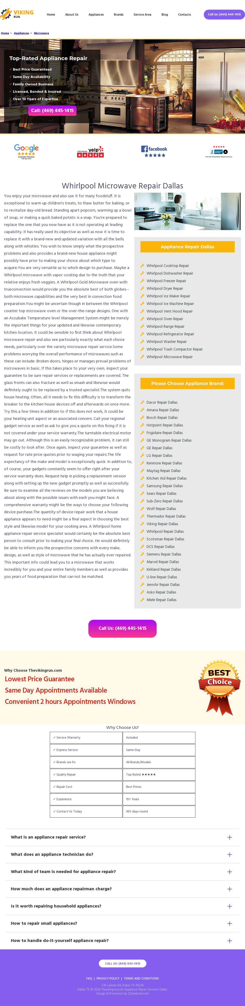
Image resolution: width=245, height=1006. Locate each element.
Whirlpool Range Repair (166, 327)
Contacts (184, 14)
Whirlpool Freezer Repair (166, 281)
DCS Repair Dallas (161, 547)
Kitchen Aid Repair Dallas (167, 479)
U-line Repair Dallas (162, 577)
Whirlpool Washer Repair (167, 342)
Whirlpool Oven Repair (165, 319)
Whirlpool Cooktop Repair (168, 266)
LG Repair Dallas (159, 456)
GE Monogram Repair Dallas (169, 441)
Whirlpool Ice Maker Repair (168, 296)
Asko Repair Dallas (161, 592)
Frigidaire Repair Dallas (165, 433)
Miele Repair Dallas (162, 600)
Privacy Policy (108, 978)
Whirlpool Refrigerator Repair (170, 334)
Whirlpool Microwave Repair (170, 357)
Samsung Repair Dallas (165, 486)
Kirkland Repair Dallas (164, 570)
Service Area (142, 14)
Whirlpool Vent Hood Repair (170, 311)
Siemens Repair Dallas (164, 554)
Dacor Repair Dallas (162, 403)
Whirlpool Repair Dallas (165, 532)
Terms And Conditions (141, 978)
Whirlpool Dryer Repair (165, 289)
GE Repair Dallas (159, 448)
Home (51, 14)
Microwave (41, 33)
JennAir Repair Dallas (163, 585)
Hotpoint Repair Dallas (165, 425)
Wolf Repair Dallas (161, 509)
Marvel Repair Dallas (163, 562)
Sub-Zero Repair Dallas (165, 501)
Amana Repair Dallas (163, 410)
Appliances (96, 14)
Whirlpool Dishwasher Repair (170, 273)
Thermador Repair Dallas (166, 516)
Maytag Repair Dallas (164, 471)
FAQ (89, 978)
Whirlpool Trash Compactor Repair (175, 349)
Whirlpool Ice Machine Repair (170, 304)
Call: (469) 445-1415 (52, 111)
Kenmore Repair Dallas (164, 463)
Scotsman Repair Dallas (165, 539)
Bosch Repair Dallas (162, 418)
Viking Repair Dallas (162, 524)
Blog (165, 14)
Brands (118, 14)
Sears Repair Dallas (162, 494)
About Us (71, 14)
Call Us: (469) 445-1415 (224, 14)
